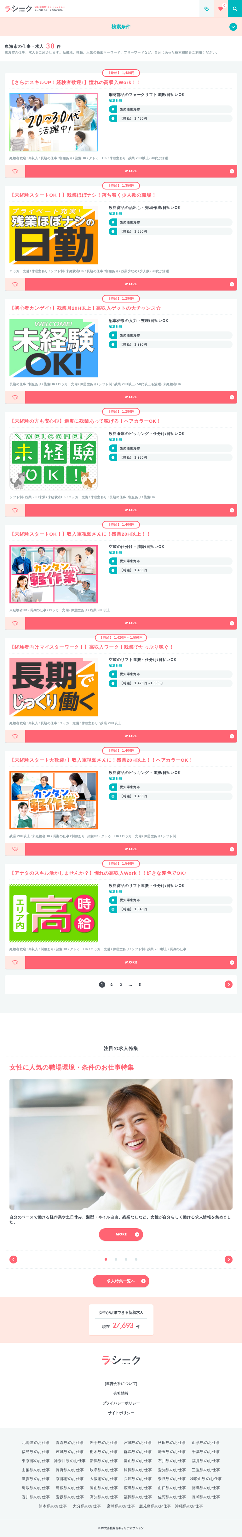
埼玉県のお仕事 (172, 1451)
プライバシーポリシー (121, 1403)
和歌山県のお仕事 (206, 1479)
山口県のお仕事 (172, 1488)
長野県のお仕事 (70, 1470)
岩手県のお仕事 (104, 1442)
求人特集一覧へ (126, 1281)
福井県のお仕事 (206, 1461)
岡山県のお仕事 (104, 1488)
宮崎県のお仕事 (121, 1506)
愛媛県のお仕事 (70, 1497)
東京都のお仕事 (36, 1461)
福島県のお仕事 (36, 1451)
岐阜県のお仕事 (104, 1470)
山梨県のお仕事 (36, 1470)
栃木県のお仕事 (104, 1451)
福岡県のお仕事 (138, 1497)
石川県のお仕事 (172, 1461)
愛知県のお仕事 (172, 1470)
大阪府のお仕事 (104, 1479)
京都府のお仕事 (70, 1479)
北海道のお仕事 (36, 1442)
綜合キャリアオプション (121, 1371)
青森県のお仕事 (70, 1442)
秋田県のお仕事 (172, 1442)
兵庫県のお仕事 (138, 1479)
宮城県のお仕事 (138, 1442)
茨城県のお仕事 (70, 1451)
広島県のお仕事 (138, 1488)
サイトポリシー (121, 1413)
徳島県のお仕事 (206, 1488)
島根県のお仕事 (70, 1488)
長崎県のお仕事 (206, 1497)
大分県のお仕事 (87, 1506)
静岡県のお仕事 (138, 1470)
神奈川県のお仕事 (70, 1461)
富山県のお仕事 (138, 1461)
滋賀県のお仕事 (36, 1479)
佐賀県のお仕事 (172, 1497)
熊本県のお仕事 (53, 1506)
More (179, 171)
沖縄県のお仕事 (189, 1506)
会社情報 (121, 1393)
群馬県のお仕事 (138, 1451)
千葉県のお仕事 (206, 1451)
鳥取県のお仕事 (36, 1488)
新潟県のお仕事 (104, 1461)
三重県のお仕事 (206, 1470)
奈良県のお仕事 (172, 1479)
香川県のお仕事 (36, 1497)
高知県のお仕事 (104, 1497)
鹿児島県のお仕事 (155, 1506)
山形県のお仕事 (206, 1442)
